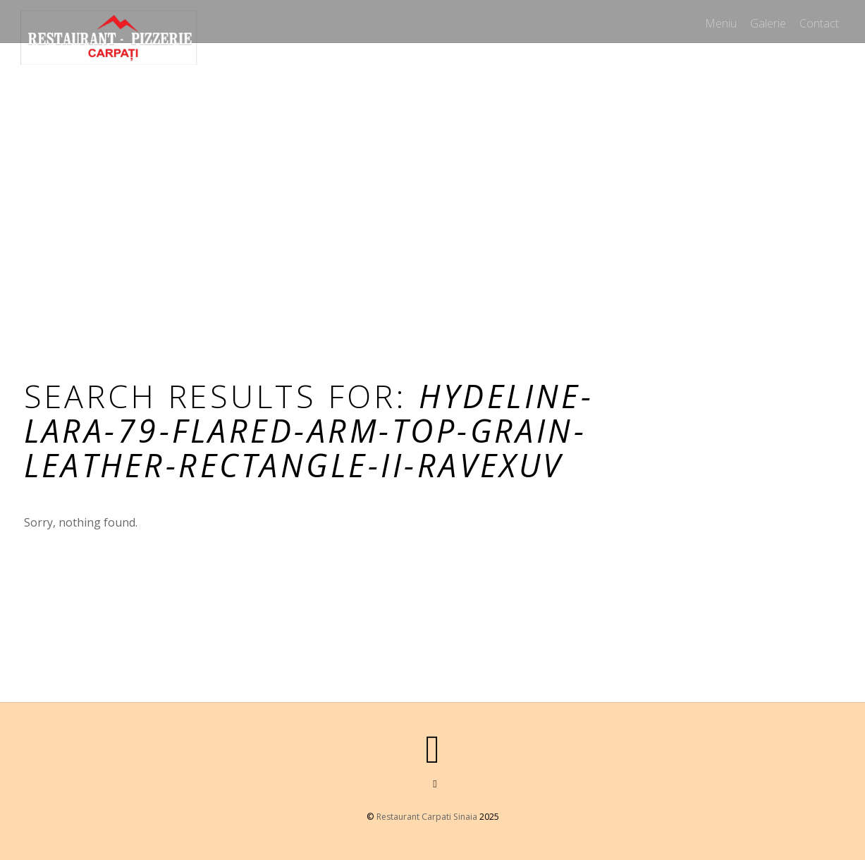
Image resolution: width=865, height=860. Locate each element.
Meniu (714, 20)
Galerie (765, 20)
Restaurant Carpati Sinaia (426, 817)
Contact (818, 20)
